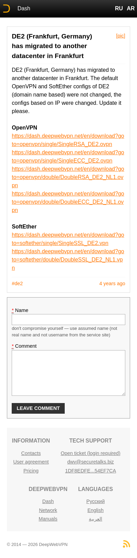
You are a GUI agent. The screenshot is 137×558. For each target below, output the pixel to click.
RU (119, 8)
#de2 (17, 283)
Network (48, 510)
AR (131, 8)
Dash (24, 8)
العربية (95, 519)
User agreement (31, 462)
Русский (95, 501)
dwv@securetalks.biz (90, 462)
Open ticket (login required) (90, 453)
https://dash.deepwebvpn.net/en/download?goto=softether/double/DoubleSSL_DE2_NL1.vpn (68, 259)
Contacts (31, 453)
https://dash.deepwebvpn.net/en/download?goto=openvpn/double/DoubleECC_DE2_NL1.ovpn (68, 202)
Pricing (31, 470)
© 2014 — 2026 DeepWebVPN (37, 544)
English (95, 510)
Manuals (48, 519)
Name (20, 310)
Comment (24, 346)
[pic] (120, 35)
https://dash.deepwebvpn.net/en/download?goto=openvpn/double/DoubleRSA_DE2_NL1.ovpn (68, 177)
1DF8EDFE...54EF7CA (90, 470)
